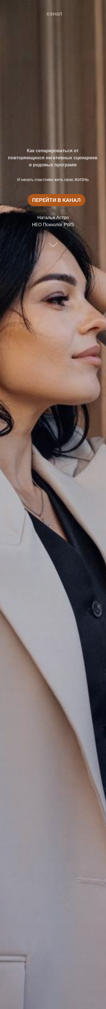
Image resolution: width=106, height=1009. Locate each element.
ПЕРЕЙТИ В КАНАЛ (56, 200)
